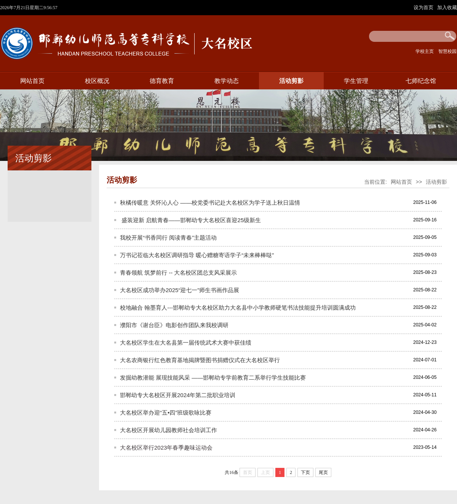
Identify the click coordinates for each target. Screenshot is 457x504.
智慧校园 (447, 51)
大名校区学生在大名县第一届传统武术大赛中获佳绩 (185, 342)
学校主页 (424, 51)
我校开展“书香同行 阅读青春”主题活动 (168, 237)
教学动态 (226, 81)
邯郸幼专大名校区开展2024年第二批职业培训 (177, 395)
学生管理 (356, 81)
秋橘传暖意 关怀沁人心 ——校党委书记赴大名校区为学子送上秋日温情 (210, 202)
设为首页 (424, 7)
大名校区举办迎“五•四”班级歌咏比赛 (165, 412)
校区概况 (97, 81)
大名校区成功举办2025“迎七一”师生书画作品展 (179, 290)
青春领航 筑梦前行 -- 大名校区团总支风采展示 (178, 272)
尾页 (323, 472)
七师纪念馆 (421, 81)
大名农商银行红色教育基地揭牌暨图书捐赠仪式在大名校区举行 (200, 360)
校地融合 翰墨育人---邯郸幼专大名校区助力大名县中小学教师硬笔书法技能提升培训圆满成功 (238, 307)
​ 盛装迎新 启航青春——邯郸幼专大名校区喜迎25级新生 (190, 220)
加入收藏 (447, 7)
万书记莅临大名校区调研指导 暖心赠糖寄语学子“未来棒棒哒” (197, 255)
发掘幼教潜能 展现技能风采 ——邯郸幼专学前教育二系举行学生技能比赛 (213, 377)
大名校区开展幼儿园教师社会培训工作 (168, 430)
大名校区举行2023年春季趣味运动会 (166, 447)
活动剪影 (291, 81)
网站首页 (32, 81)
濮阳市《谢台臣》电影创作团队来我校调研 (174, 325)
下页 (305, 472)
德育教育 (162, 81)
